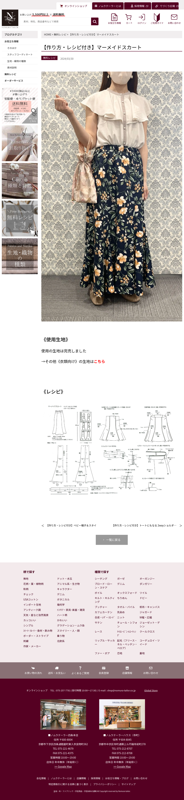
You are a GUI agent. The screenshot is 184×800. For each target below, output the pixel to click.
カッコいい (29, 620)
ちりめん (122, 598)
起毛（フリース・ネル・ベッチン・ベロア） (127, 644)
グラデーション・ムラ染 (71, 625)
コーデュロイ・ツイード (150, 642)
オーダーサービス (13, 80)
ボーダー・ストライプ (36, 636)
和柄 (25, 589)
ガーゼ (121, 578)
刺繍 (25, 641)
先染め (121, 612)
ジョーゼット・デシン (150, 624)
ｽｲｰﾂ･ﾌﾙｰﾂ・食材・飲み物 (37, 630)
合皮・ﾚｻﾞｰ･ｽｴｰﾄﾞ (105, 617)
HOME (47, 34)
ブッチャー (101, 607)
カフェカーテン (103, 612)
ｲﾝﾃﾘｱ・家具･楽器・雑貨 (71, 610)
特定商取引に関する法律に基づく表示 (68, 784)
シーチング (101, 578)
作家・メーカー (32, 646)
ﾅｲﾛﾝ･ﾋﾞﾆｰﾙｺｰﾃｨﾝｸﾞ (126, 633)
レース (98, 631)
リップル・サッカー (105, 642)
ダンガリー (146, 584)
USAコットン (30, 599)
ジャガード (146, 612)
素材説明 (12, 67)
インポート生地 (32, 604)
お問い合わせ (141, 778)
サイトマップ (128, 784)
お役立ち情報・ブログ (116, 778)
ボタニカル (63, 599)
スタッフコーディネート (20, 54)
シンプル (28, 625)
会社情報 (41, 778)
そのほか (12, 48)
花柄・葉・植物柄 (33, 584)
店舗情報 (81, 778)
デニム (61, 594)
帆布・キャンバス (150, 607)
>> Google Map (63, 766)
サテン (98, 622)
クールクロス (147, 631)
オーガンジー (147, 578)
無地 (25, 578)
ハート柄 (62, 615)
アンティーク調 (32, 610)
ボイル (98, 593)
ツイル (143, 593)
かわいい (62, 620)
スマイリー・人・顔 (68, 630)
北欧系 (61, 641)
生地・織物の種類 (16, 61)
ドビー (143, 598)
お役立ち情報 (11, 41)
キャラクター (64, 589)
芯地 (119, 653)
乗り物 (61, 636)
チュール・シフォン (127, 624)
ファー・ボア (102, 653)
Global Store (151, 690)
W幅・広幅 (146, 617)
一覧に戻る (113, 540)
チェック (28, 594)
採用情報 (95, 778)
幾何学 (61, 604)
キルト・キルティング (105, 599)
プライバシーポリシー (105, 784)
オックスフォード (127, 593)
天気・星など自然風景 (36, 615)
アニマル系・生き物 (68, 584)
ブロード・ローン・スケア (103, 585)
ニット (121, 617)
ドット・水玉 (64, 578)
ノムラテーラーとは (61, 778)
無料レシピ (10, 74)
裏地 (142, 653)
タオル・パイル (126, 607)
